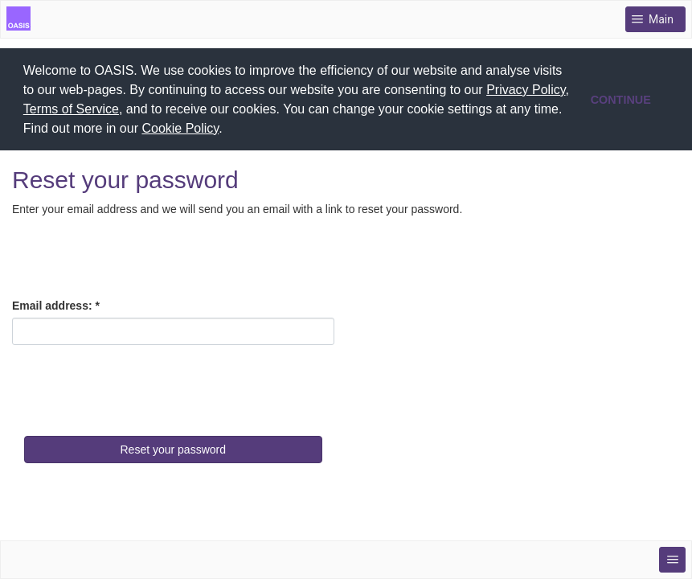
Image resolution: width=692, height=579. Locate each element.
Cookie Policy (180, 128)
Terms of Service (71, 109)
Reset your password (173, 447)
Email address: (52, 304)
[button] (228, 130)
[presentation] (134, 386)
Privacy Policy (525, 89)
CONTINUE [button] (621, 99)
